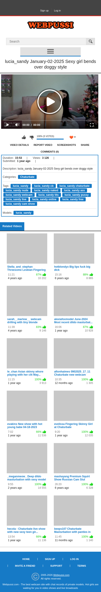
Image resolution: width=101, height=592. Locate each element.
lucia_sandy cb (44, 185)
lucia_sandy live (16, 199)
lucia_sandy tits (48, 194)
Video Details (19, 145)
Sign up (44, 10)
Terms (81, 565)
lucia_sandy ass (74, 190)
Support (56, 565)
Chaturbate (27, 177)
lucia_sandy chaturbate (74, 185)
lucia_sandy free (72, 199)
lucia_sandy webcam (19, 194)
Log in (57, 10)
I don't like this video (31, 137)
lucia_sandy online (44, 199)
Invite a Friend (25, 565)
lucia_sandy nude (17, 190)
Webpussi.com (61, 575)
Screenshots (66, 145)
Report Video (43, 145)
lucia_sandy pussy (77, 194)
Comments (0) (50, 151)
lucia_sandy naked (46, 190)
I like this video (24, 137)
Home (26, 559)
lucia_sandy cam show (20, 203)
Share (85, 145)
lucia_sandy (20, 185)
